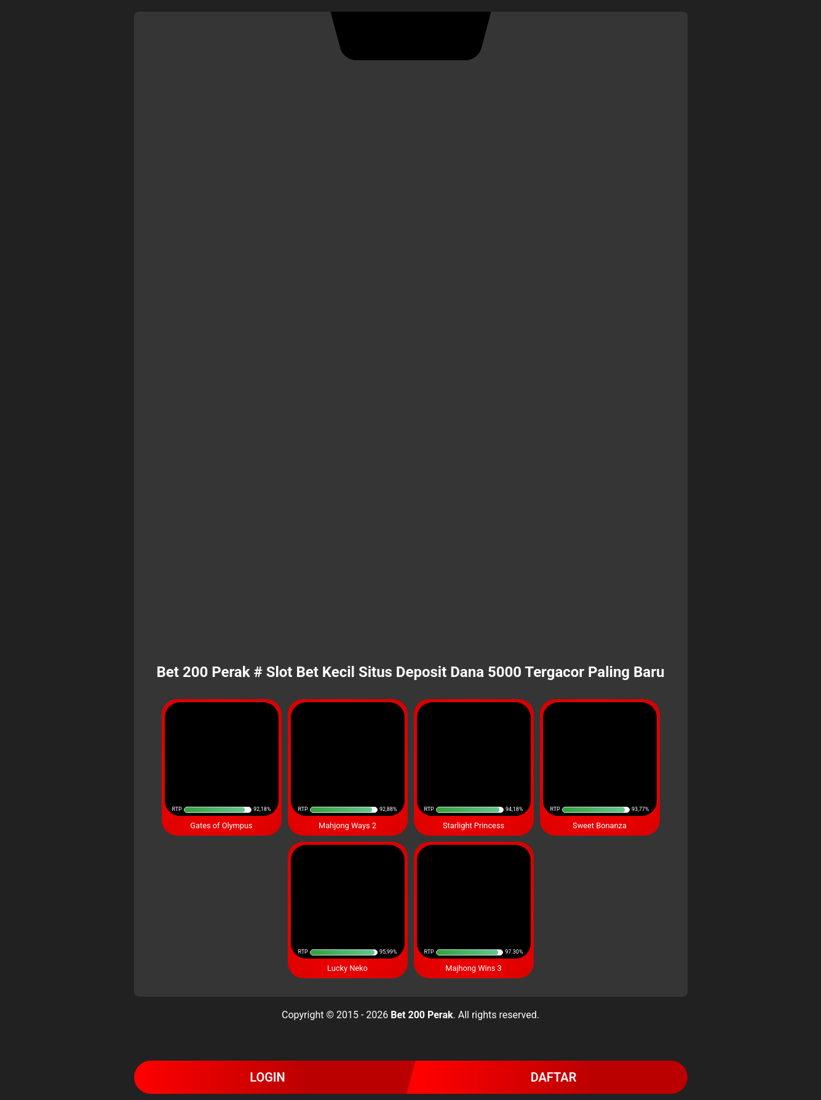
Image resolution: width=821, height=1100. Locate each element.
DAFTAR (554, 1077)
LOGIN (267, 1077)
